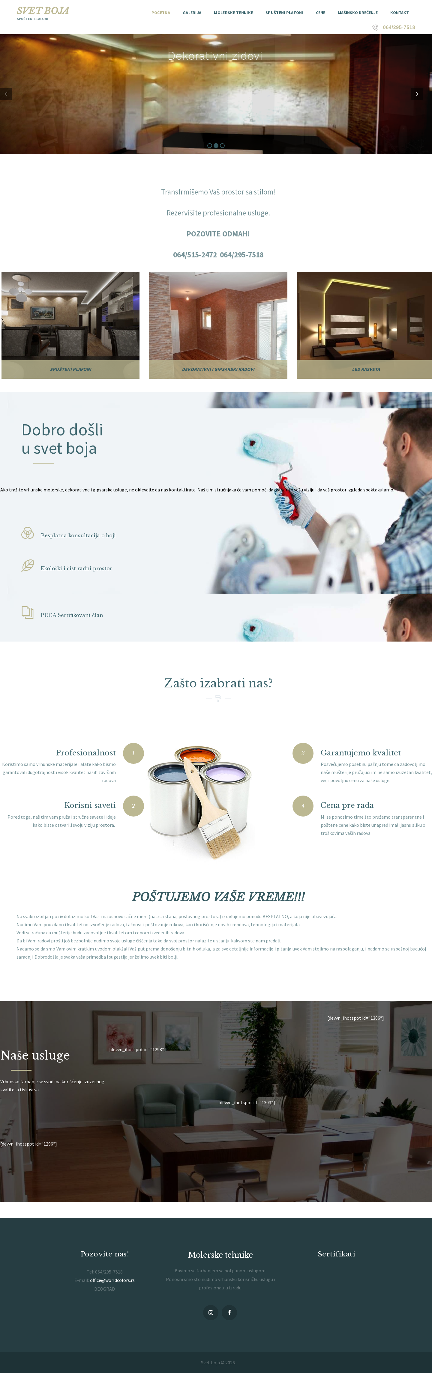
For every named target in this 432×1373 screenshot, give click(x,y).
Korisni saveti (90, 805)
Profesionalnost (86, 753)
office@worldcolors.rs (112, 1280)
